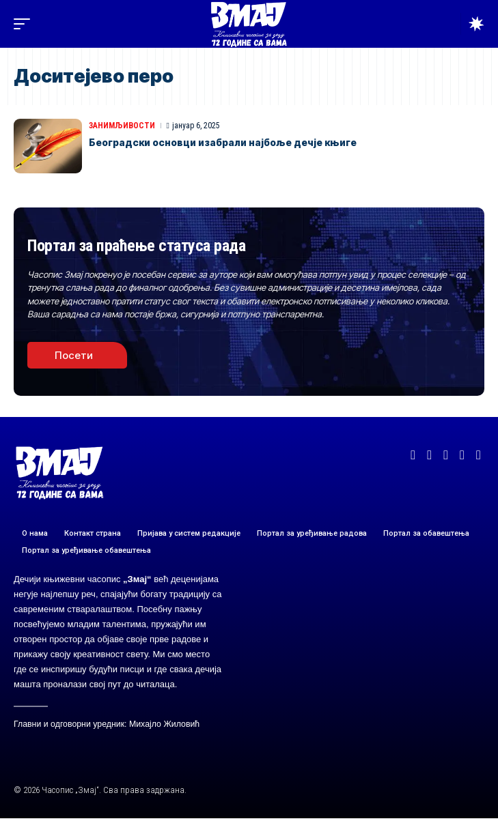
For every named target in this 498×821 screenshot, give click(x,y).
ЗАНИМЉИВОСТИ (122, 125)
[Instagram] (462, 455)
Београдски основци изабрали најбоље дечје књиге (223, 142)
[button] (25, 23)
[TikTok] (478, 455)
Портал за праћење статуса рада (136, 245)
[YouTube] (446, 455)
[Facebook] (413, 455)
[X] (429, 455)
